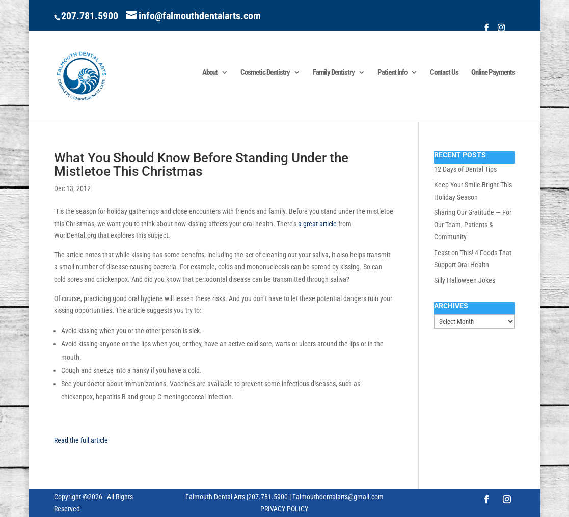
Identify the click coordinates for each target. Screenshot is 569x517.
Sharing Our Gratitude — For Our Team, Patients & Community (472, 224)
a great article (317, 224)
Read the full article (81, 440)
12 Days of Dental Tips (465, 169)
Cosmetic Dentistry (265, 73)
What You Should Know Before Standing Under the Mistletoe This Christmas (201, 164)
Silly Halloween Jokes (464, 280)
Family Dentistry (334, 73)
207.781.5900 (89, 16)
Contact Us (444, 73)
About (210, 73)
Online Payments (493, 73)
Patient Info (392, 73)
